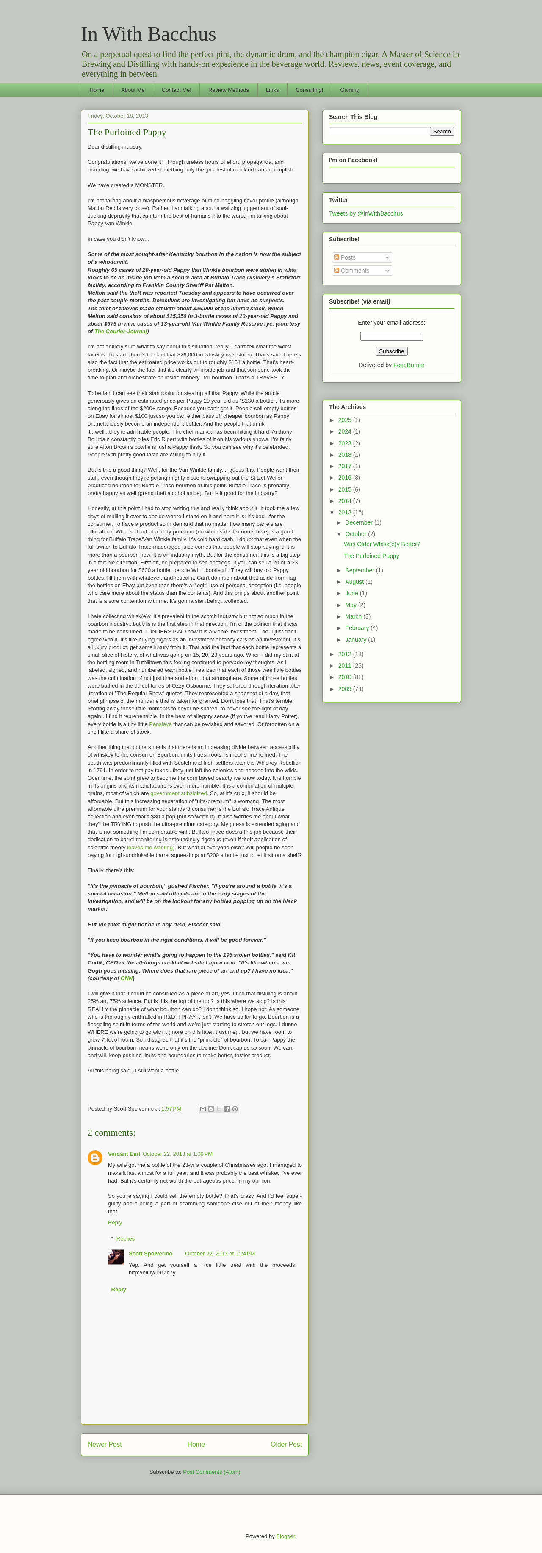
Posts (345, 257)
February (358, 628)
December (359, 522)
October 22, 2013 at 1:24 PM (220, 1253)
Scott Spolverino (150, 1253)
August (355, 581)
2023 (345, 443)
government (165, 793)
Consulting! (309, 90)
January (356, 639)
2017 (345, 466)
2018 (345, 454)
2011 (345, 665)
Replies (125, 1238)
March (354, 616)
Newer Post (105, 1444)
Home (97, 90)
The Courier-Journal (120, 331)
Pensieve (160, 724)
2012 (345, 654)
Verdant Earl (124, 1154)
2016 (345, 477)
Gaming (349, 90)
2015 (345, 489)
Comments (352, 270)
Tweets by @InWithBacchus (366, 213)
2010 (345, 677)
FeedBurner (409, 365)
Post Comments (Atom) (211, 1472)
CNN (127, 978)
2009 (345, 688)
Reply (115, 1222)
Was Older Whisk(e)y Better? (382, 544)
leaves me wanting (150, 847)
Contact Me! (176, 90)
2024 (345, 431)
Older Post (286, 1444)
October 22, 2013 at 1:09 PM (178, 1154)
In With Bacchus (148, 33)
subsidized (194, 793)
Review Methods (228, 90)
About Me (133, 90)
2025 (345, 420)
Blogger (285, 1536)
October (356, 534)
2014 (345, 500)
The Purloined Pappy (127, 132)
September (360, 570)
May (351, 605)
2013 (345, 512)
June (352, 593)
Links (272, 90)
